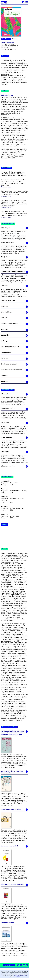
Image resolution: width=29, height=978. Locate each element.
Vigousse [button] (14, 330)
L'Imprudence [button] (14, 394)
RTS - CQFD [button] (14, 228)
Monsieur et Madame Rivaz (14, 809)
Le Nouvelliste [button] (14, 353)
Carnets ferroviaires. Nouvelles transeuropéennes (14, 772)
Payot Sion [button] (14, 423)
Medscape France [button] (14, 243)
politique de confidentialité (20, 975)
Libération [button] (14, 376)
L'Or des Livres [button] (14, 312)
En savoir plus (6, 187)
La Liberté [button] (14, 318)
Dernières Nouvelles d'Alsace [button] (14, 370)
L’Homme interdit (14, 923)
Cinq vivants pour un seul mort (14, 885)
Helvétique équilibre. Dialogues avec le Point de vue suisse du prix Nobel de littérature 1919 (14, 732)
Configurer (12, 976)
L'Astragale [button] (14, 452)
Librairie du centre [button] (14, 409)
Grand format (6, 39)
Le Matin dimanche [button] (14, 301)
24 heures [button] (14, 286)
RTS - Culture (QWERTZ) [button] (14, 347)
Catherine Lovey (7, 95)
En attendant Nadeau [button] (14, 364)
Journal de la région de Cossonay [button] (14, 272)
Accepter (17, 976)
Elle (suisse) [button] (14, 257)
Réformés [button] (14, 359)
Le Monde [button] (14, 307)
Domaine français (7, 42)
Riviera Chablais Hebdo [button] (14, 324)
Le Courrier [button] (14, 335)
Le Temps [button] (14, 341)
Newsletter (9, 965)
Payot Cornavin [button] (14, 437)
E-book (14, 39)
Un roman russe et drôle (14, 846)
